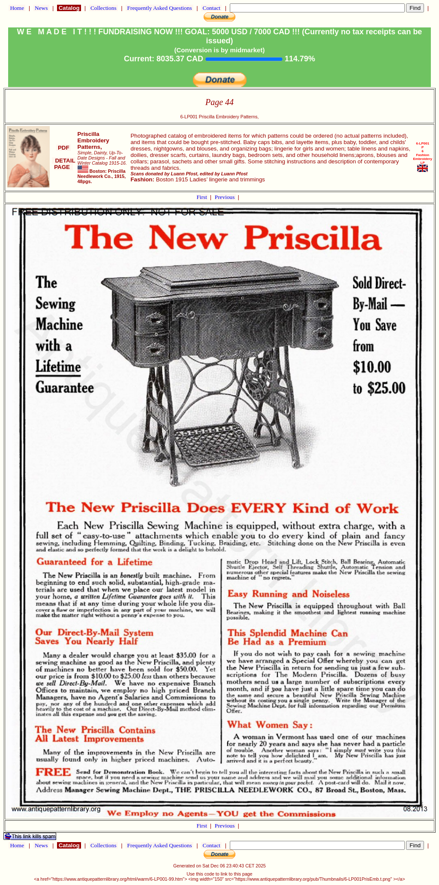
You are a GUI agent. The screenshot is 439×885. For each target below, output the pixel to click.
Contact (211, 8)
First (202, 197)
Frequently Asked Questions (159, 8)
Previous (225, 197)
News (41, 8)
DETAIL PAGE (63, 163)
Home (17, 8)
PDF (63, 147)
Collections (103, 8)
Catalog (69, 8)
